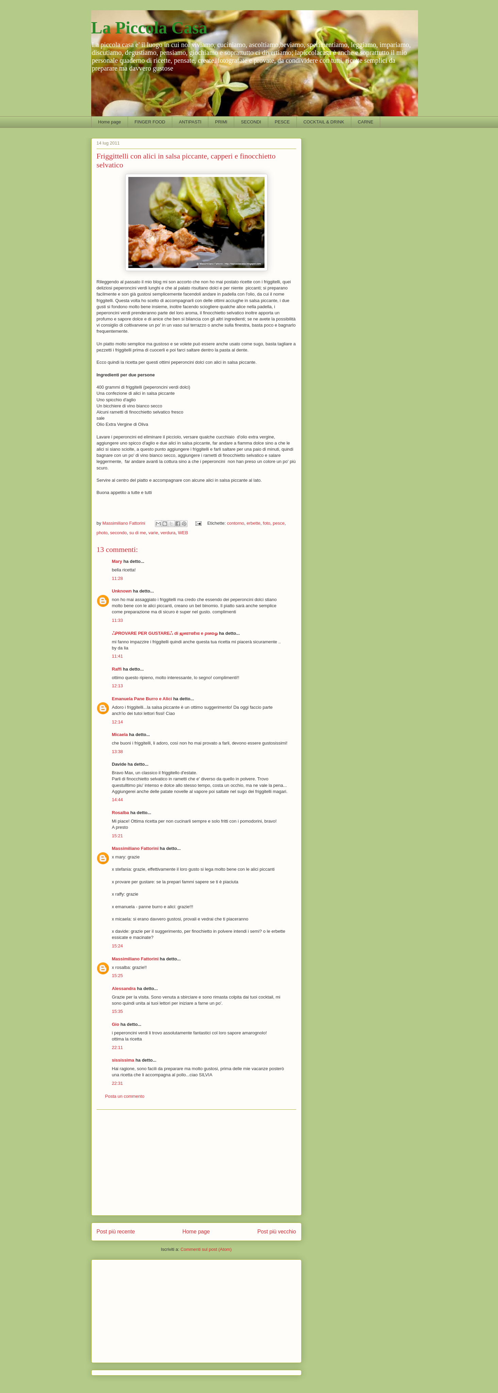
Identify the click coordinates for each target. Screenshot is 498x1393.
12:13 (117, 685)
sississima (123, 1060)
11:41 (117, 656)
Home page (109, 121)
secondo (118, 532)
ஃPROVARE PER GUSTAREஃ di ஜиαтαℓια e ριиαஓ (165, 633)
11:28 (117, 578)
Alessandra (124, 988)
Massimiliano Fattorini (135, 848)
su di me (137, 532)
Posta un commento (125, 1096)
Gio (115, 1024)
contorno (235, 523)
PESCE (282, 121)
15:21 (117, 835)
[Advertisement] (196, 1162)
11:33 (117, 620)
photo (102, 532)
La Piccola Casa (149, 27)
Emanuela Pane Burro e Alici (142, 698)
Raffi (117, 669)
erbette (253, 523)
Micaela (120, 734)
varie (153, 532)
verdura (167, 532)
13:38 (117, 751)
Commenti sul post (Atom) (205, 1249)
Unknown (122, 591)
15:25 (117, 975)
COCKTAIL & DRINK (323, 121)
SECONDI (251, 121)
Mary (117, 561)
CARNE (365, 121)
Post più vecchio (276, 1231)
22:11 (117, 1047)
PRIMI (221, 121)
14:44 (117, 799)
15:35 (117, 1011)
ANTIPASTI (190, 121)
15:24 (117, 945)
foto (266, 523)
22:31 (117, 1083)
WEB (183, 532)
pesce (279, 523)
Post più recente (116, 1231)
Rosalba (120, 812)
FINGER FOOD (149, 121)
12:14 (117, 721)
